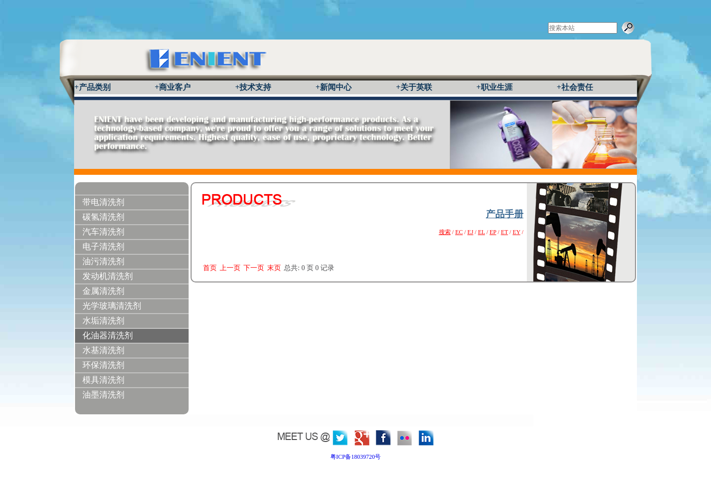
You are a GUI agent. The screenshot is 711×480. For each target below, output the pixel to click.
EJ (471, 232)
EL (481, 232)
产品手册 (504, 214)
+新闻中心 (334, 87)
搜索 (445, 232)
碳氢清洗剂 (103, 217)
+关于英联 (414, 87)
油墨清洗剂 (103, 395)
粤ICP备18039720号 (355, 456)
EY (516, 232)
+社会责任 (575, 87)
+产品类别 (93, 87)
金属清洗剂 (103, 291)
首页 (210, 268)
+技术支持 (253, 87)
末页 (274, 268)
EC (459, 232)
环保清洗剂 (103, 365)
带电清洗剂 (103, 202)
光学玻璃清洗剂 (111, 306)
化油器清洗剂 (107, 335)
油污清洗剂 (103, 261)
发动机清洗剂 (107, 276)
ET (504, 232)
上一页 (230, 268)
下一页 (253, 268)
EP (492, 232)
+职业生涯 (494, 87)
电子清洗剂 (103, 246)
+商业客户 (173, 87)
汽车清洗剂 (103, 232)
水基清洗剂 (103, 350)
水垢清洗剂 (103, 320)
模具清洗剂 (103, 380)
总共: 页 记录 (309, 268)
